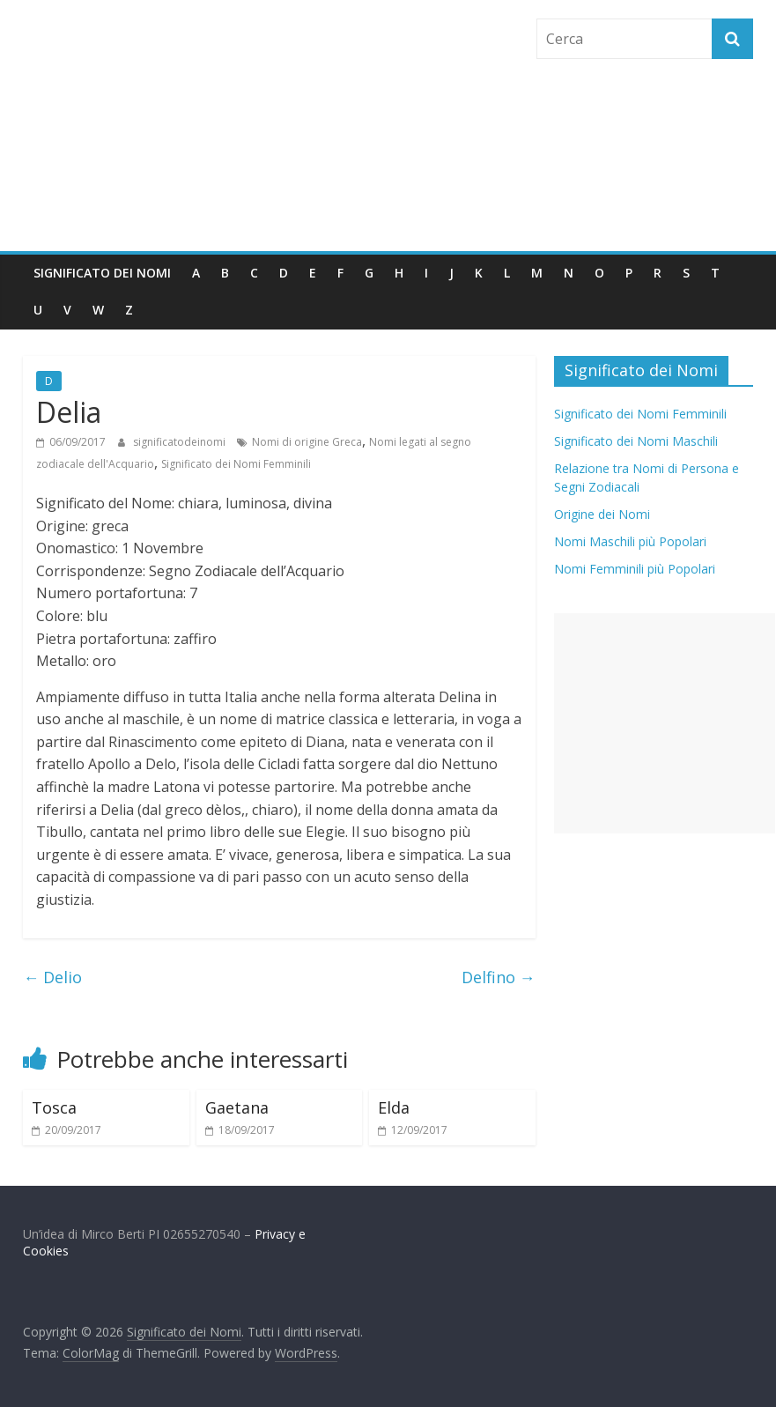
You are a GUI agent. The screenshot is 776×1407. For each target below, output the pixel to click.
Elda (394, 1107)
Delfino (499, 977)
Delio (52, 977)
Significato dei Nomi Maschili (636, 441)
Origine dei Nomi (602, 514)
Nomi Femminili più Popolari (634, 568)
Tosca (54, 1107)
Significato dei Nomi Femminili (236, 463)
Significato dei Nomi (102, 272)
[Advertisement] (664, 723)
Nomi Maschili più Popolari (630, 541)
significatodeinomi (180, 441)
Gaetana (237, 1107)
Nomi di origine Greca (307, 441)
